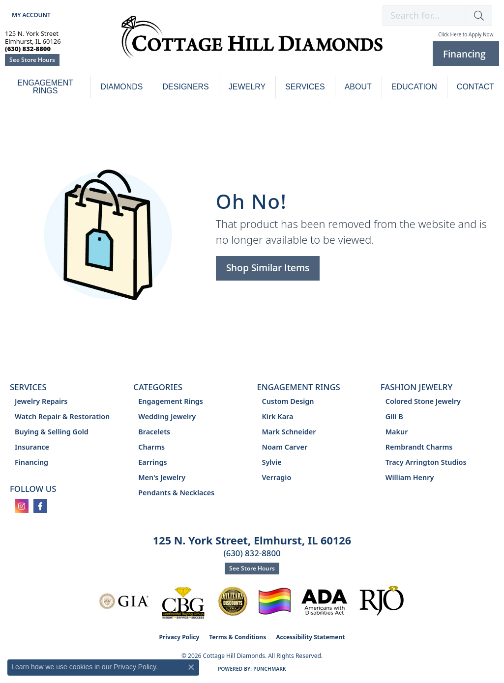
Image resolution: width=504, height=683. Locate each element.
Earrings (152, 462)
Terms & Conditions (237, 637)
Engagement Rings (45, 87)
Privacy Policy (179, 637)
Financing (31, 462)
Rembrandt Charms (419, 447)
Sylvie (272, 462)
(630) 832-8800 (251, 553)
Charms (151, 447)
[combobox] (424, 15)
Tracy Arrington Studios (426, 462)
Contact (475, 87)
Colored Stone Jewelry (423, 401)
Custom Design (288, 401)
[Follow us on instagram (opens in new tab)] (22, 506)
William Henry (409, 477)
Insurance (32, 447)
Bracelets (154, 431)
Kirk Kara (278, 416)
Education (414, 87)
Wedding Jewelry (167, 416)
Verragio (277, 477)
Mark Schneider (289, 431)
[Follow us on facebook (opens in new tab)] (40, 506)
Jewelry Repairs (41, 401)
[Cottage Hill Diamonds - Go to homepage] (252, 42)
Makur (396, 431)
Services (305, 87)
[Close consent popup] (191, 667)
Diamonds (121, 87)
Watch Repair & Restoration (62, 416)
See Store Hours (32, 60)
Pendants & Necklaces (176, 492)
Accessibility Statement (310, 637)
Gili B (394, 416)
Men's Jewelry (161, 477)
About (358, 87)
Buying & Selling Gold (52, 431)
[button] (30, 15)
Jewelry (247, 87)
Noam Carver (285, 447)
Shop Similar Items (267, 267)
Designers (186, 87)
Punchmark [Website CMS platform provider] (269, 668)
